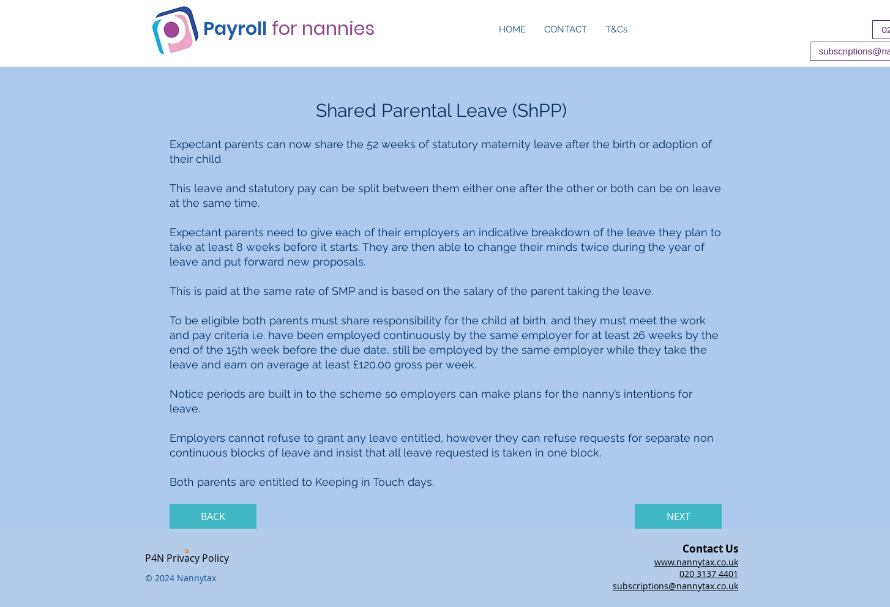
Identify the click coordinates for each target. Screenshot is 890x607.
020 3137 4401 (708, 573)
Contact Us (710, 549)
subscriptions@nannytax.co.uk (675, 586)
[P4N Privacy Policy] (186, 556)
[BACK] (213, 516)
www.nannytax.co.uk (696, 562)
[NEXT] (678, 516)
